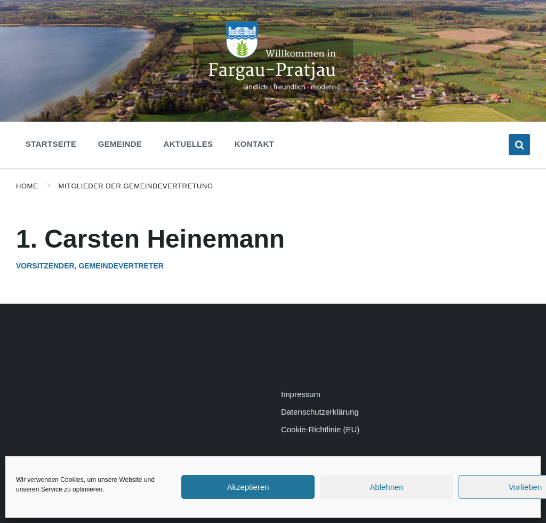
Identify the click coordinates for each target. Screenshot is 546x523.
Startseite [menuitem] (51, 143)
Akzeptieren (248, 487)
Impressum (300, 394)
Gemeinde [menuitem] (120, 143)
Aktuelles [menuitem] (188, 143)
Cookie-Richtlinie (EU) (320, 429)
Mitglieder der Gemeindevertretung (136, 186)
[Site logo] (273, 95)
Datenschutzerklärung (320, 411)
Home (27, 186)
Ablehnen (386, 487)
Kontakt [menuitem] (254, 143)
